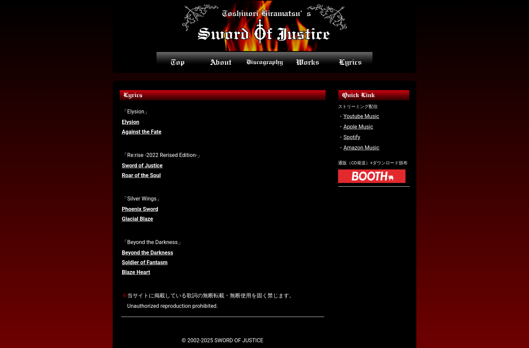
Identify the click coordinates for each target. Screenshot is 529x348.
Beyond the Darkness (147, 252)
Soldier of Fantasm (145, 262)
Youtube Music (361, 116)
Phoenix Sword (140, 209)
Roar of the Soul (141, 175)
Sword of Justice (142, 165)
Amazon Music (361, 147)
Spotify (351, 137)
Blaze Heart (136, 272)
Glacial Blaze (137, 219)
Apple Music (358, 127)
